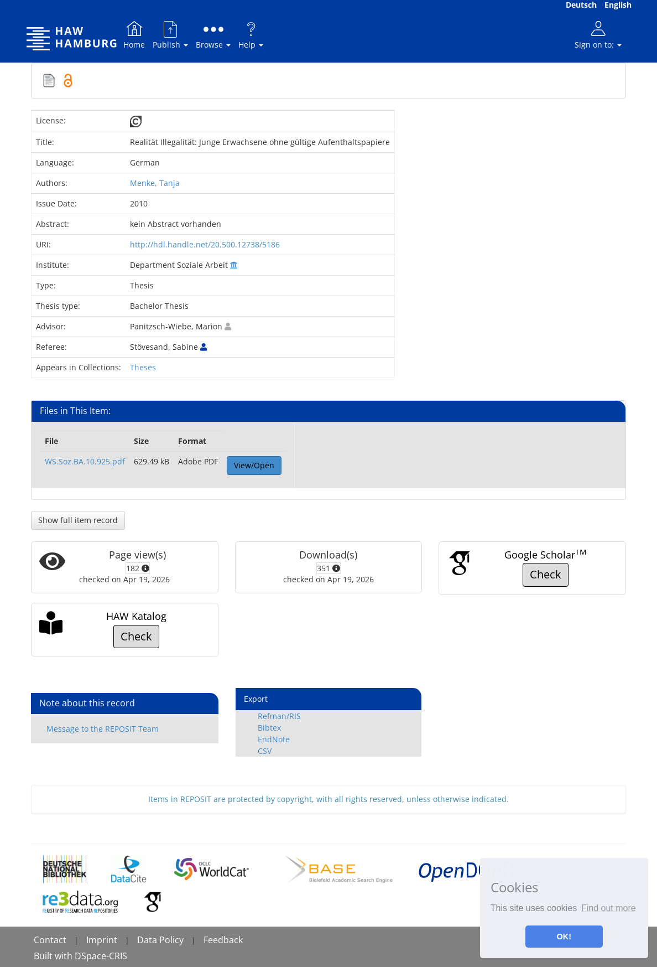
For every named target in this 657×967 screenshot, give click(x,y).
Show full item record (78, 520)
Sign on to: (598, 34)
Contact (50, 940)
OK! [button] (564, 936)
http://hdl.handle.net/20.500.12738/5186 (205, 244)
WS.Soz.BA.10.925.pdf (85, 461)
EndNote (274, 739)
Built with (54, 956)
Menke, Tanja (155, 183)
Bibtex (269, 727)
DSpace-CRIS (101, 956)
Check (545, 574)
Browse (213, 34)
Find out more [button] (608, 908)
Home (134, 34)
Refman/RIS (279, 716)
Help (250, 34)
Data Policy (160, 940)
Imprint (101, 940)
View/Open (254, 465)
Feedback (223, 940)
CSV (265, 751)
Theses (143, 367)
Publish (170, 34)
